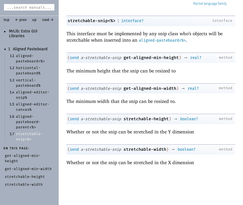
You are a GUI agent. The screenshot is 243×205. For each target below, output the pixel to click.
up (34, 20)
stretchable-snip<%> (91, 20)
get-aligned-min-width (149, 88)
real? (195, 57)
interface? (132, 20)
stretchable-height (146, 118)
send (74, 57)
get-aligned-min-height (151, 57)
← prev (21, 20)
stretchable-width (144, 149)
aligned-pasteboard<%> (162, 40)
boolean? (189, 119)
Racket (210, 3)
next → (48, 20)
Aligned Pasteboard (30, 49)
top (6, 20)
